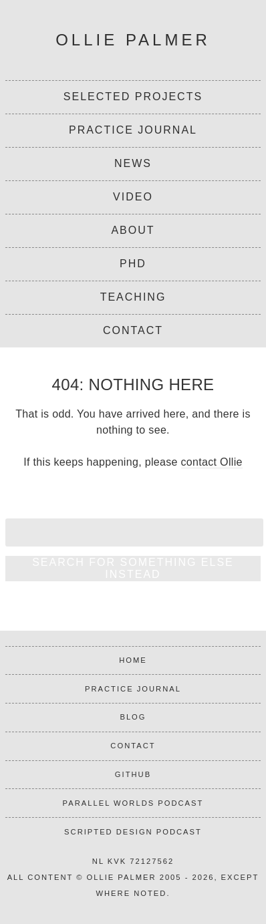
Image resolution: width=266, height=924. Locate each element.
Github (133, 774)
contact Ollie (212, 462)
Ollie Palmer (133, 40)
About (132, 230)
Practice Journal (133, 130)
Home (133, 660)
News (133, 163)
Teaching (133, 297)
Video (133, 196)
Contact (133, 330)
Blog (133, 717)
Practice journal (133, 689)
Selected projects (133, 96)
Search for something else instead (133, 568)
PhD (133, 263)
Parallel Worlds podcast (133, 803)
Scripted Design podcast (133, 832)
